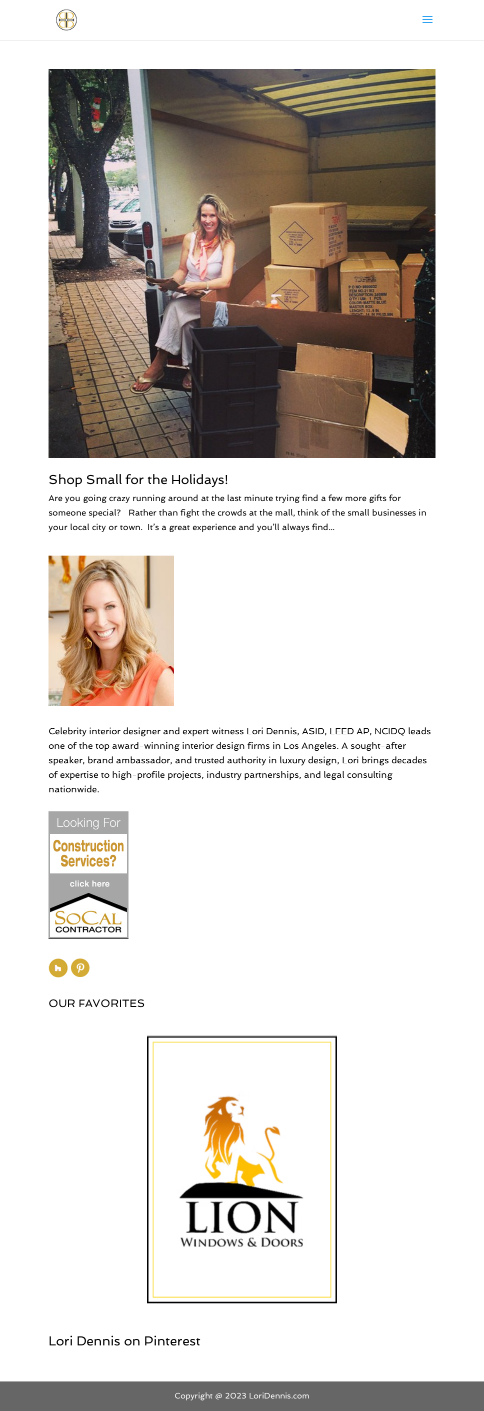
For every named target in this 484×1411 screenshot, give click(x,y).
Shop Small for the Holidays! (138, 479)
